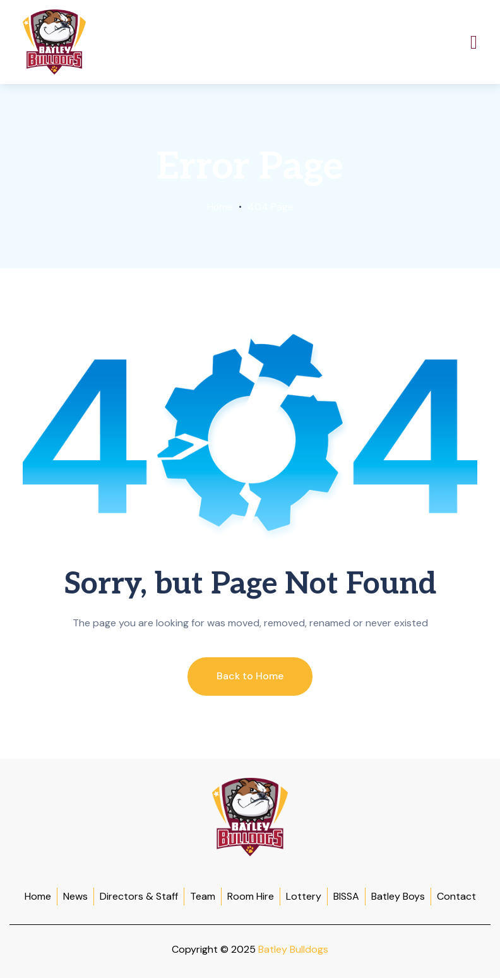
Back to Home (250, 676)
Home (219, 206)
